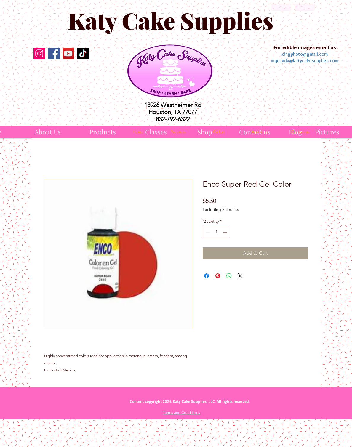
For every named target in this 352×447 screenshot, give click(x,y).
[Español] (305, 7)
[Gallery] (219, 132)
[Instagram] (39, 53)
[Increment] (225, 232)
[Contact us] (300, 132)
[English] (281, 7)
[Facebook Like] (60, 75)
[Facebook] (54, 53)
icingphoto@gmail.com (304, 54)
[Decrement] (207, 232)
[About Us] (48, 132)
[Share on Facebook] (206, 275)
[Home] (138, 132)
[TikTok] (83, 53)
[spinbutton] (216, 232)
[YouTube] (68, 53)
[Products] (102, 132)
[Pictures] (327, 132)
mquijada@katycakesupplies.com (304, 60)
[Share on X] (240, 275)
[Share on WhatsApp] (229, 275)
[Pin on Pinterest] (217, 275)
